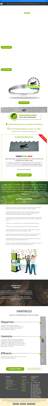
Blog (35, 3)
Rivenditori (33, 3)
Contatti (38, 3)
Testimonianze (28, 3)
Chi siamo (23, 3)
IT (43, 3)
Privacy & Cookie (25, 382)
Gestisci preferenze (31, 403)
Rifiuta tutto (23, 403)
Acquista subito (6, 47)
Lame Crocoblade (12, 3)
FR (44, 3)
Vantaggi (20, 3)
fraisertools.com (6, 59)
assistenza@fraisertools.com (12, 389)
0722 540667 (10, 386)
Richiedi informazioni (33, 369)
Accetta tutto (15, 403)
